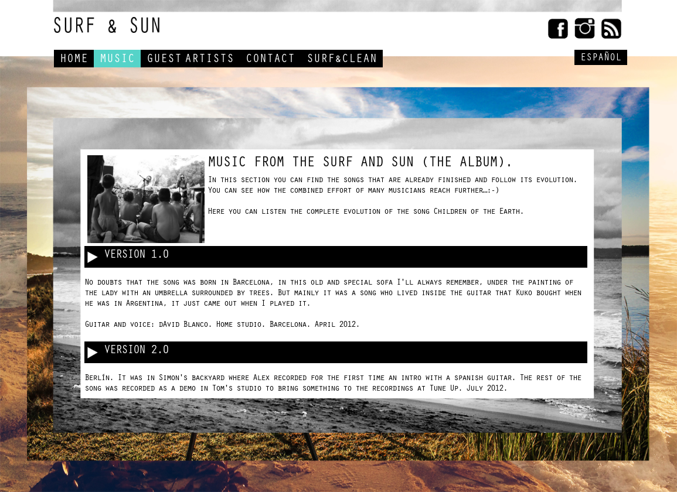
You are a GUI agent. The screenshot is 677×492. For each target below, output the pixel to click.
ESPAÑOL (600, 59)
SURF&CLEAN (342, 60)
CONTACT (270, 60)
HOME (74, 60)
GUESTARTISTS (190, 60)
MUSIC (117, 60)
